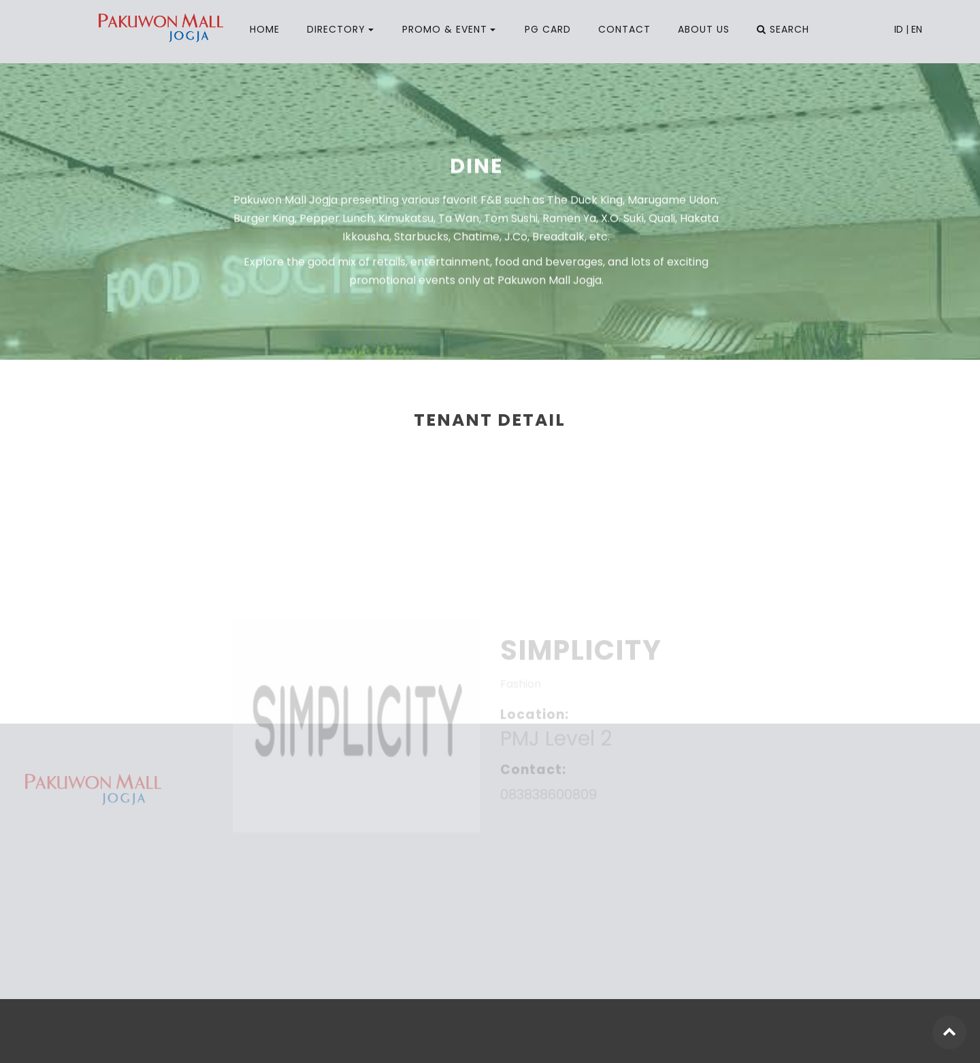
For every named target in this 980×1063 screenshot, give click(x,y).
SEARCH (783, 29)
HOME (265, 29)
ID (898, 29)
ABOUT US (704, 29)
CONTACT (624, 29)
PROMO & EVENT (444, 29)
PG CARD (548, 29)
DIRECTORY (336, 29)
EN (916, 29)
